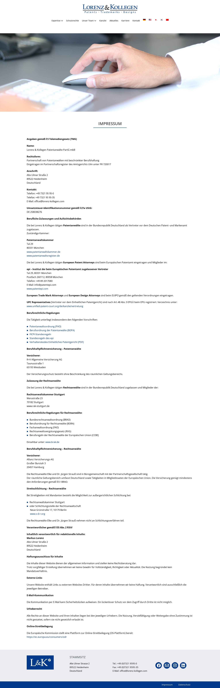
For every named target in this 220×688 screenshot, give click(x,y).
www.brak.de (52, 442)
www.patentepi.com (37, 288)
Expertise (57, 20)
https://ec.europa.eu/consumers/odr (47, 636)
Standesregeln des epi (42, 338)
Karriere (125, 20)
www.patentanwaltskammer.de (43, 251)
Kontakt (136, 20)
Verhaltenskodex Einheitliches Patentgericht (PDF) (57, 342)
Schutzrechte (72, 20)
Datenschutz (184, 684)
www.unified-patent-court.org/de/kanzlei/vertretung (55, 306)
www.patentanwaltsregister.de (43, 255)
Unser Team (89, 20)
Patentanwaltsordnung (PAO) (45, 326)
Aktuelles (114, 20)
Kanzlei (102, 20)
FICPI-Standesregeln (40, 334)
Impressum (167, 684)
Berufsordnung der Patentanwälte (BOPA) (52, 330)
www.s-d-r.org (37, 513)
